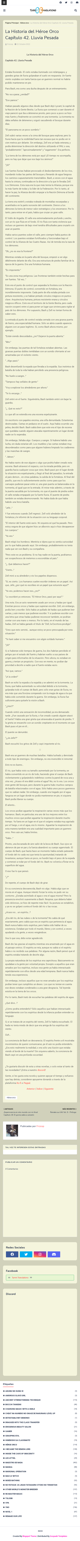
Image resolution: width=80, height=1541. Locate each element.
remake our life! (41, 1516)
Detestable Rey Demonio (41, 1418)
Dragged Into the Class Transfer (41, 1422)
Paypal (27, 1083)
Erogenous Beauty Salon (41, 1427)
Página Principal (12, 23)
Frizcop (10, 44)
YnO (41, 1507)
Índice (39, 1089)
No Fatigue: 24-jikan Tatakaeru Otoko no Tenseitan (41, 1485)
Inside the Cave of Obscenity (41, 1454)
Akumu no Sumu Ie (41, 1391)
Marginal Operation (41, 1471)
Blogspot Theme (29, 1536)
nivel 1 (41, 1512)
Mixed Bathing (41, 1480)
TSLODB (41, 1498)
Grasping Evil (41, 1436)
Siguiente (48, 1089)
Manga (41, 1467)
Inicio (40, 1531)
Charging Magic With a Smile (41, 1409)
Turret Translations (20, 1277)
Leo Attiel (41, 1458)
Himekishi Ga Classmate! (41, 1440)
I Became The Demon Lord (41, 1449)
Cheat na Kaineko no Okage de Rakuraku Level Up (41, 1413)
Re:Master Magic (41, 1494)
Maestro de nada (41, 1462)
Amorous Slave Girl (41, 1395)
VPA (41, 1503)
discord (41, 1070)
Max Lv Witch (41, 1476)
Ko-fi (19, 1083)
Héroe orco (24, 23)
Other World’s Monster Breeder (41, 1489)
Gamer (41, 1431)
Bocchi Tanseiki (41, 1404)
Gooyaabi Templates (58, 1536)
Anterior (31, 1089)
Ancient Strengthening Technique (41, 1400)
